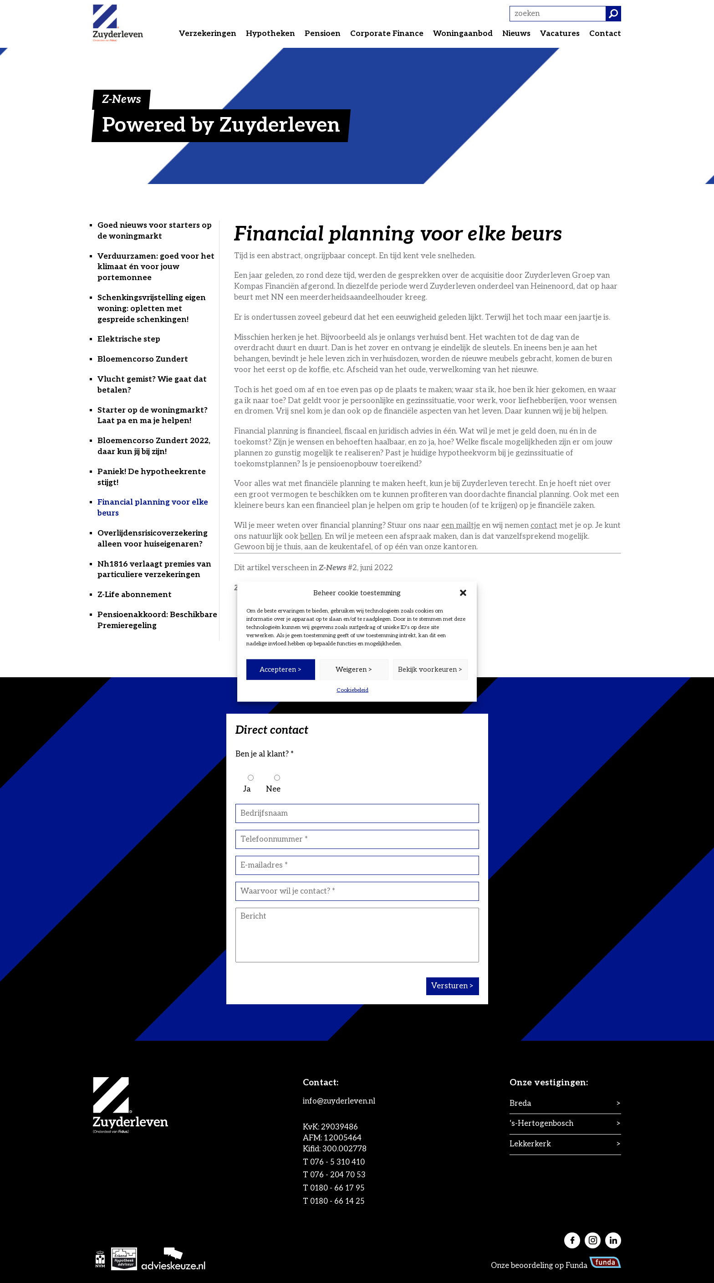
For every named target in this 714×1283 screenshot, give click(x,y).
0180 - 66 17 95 (343, 1188)
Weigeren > (354, 669)
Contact (605, 33)
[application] (357, 1254)
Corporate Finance (386, 33)
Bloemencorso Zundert (142, 359)
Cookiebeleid (352, 689)
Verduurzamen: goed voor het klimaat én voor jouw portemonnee (155, 267)
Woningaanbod (463, 33)
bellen (310, 536)
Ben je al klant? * (264, 754)
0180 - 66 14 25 (343, 1201)
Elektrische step (128, 339)
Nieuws (516, 33)
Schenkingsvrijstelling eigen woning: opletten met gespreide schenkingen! (151, 308)
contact (543, 525)
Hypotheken (270, 33)
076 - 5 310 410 (344, 1162)
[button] (463, 593)
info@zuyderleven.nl (344, 1101)
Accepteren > (281, 669)
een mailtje (460, 525)
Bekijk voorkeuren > (430, 669)
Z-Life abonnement (134, 594)
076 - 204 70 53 (343, 1175)
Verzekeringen (207, 33)
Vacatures (560, 33)
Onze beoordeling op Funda (555, 1265)
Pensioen (323, 33)
